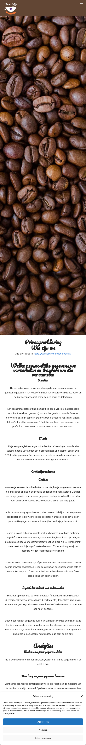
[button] (81, 696)
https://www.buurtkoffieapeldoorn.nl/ (52, 353)
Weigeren (43, 730)
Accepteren (43, 722)
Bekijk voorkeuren (43, 738)
